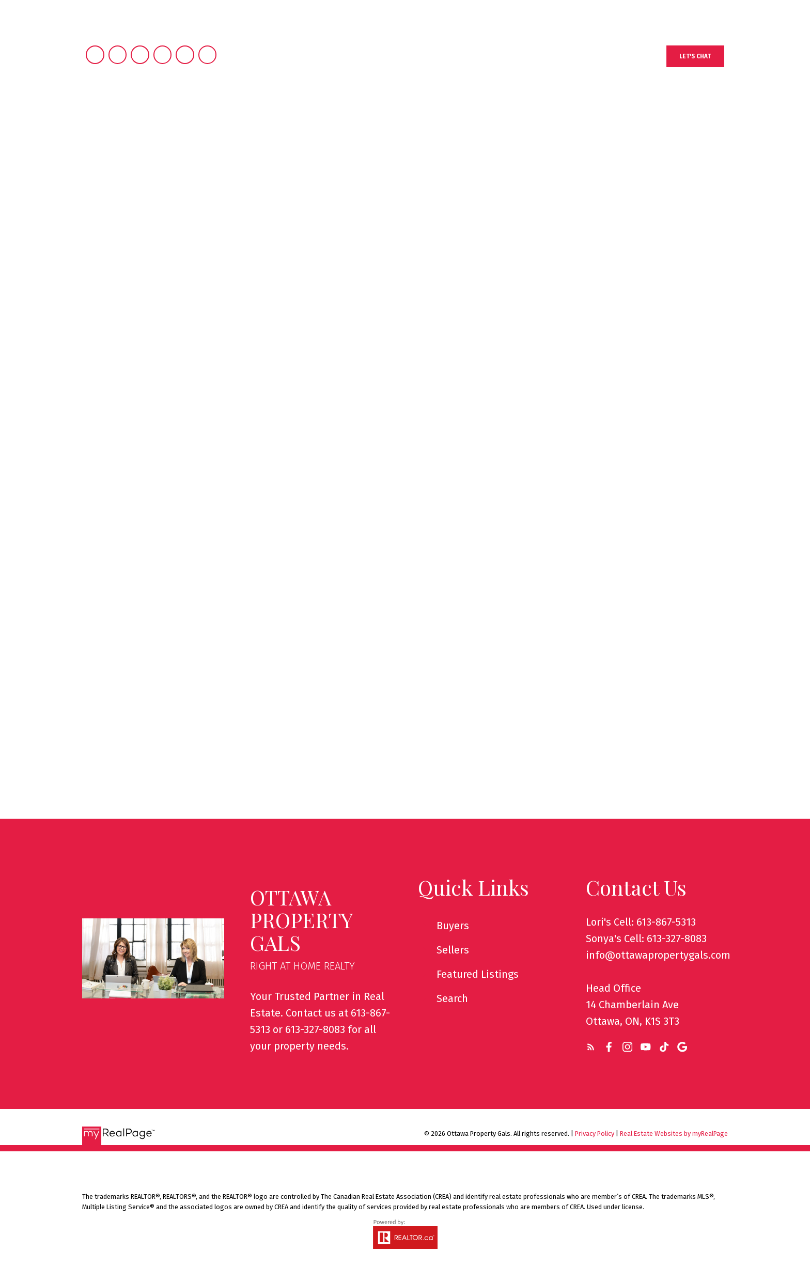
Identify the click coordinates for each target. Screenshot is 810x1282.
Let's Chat (699, 56)
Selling (420, 123)
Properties (290, 123)
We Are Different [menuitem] (557, 123)
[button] (699, 56)
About (479, 123)
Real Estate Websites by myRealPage (674, 1133)
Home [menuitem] (232, 123)
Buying (358, 123)
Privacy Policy (594, 1133)
